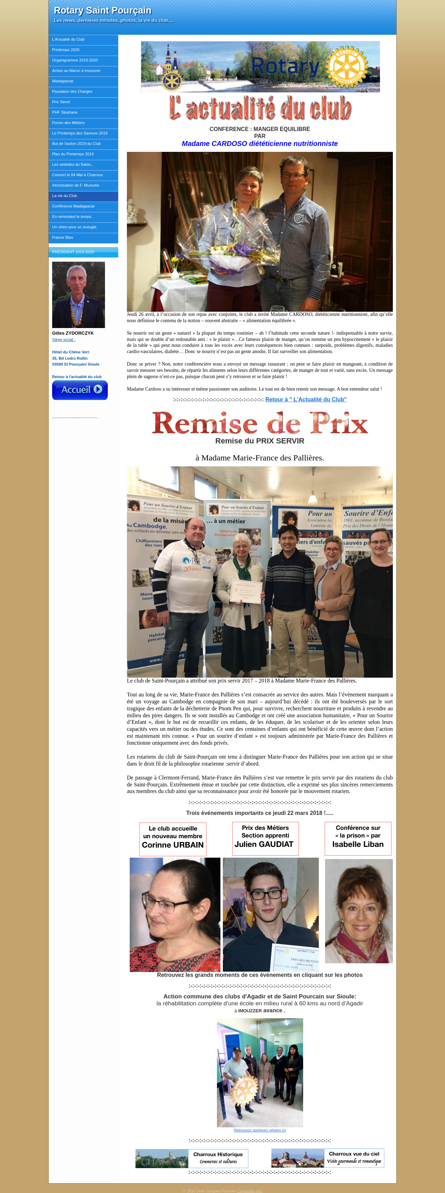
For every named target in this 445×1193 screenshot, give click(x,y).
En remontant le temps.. (73, 216)
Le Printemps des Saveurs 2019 (79, 133)
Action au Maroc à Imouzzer (76, 70)
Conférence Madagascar (73, 206)
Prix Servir (61, 102)
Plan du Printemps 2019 (73, 154)
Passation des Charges (72, 91)
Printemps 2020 (65, 50)
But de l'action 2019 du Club (76, 143)
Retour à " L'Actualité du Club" (306, 399)
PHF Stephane (65, 112)
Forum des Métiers (68, 123)
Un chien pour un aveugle (74, 227)
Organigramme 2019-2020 (75, 60)
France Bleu (62, 237)
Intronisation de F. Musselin (75, 185)
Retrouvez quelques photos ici (260, 1130)
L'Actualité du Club (68, 39)
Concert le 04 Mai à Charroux (77, 175)
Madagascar (63, 81)
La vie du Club (64, 196)
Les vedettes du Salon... (73, 164)
